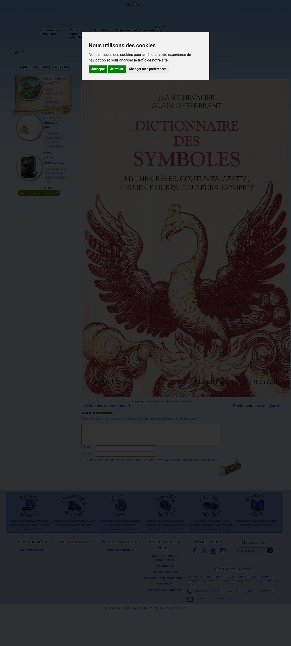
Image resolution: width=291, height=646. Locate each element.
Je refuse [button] (117, 69)
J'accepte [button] (98, 69)
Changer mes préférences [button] (148, 69)
